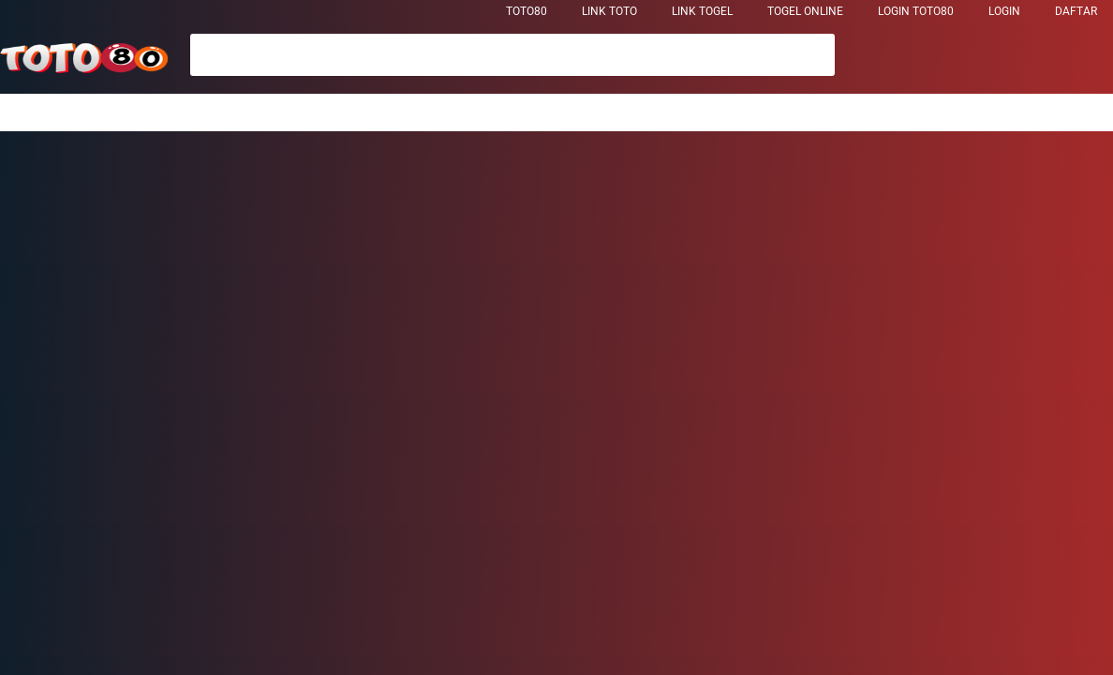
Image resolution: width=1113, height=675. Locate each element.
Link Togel (702, 11)
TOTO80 (526, 11)
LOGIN (1004, 11)
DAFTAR (1076, 11)
